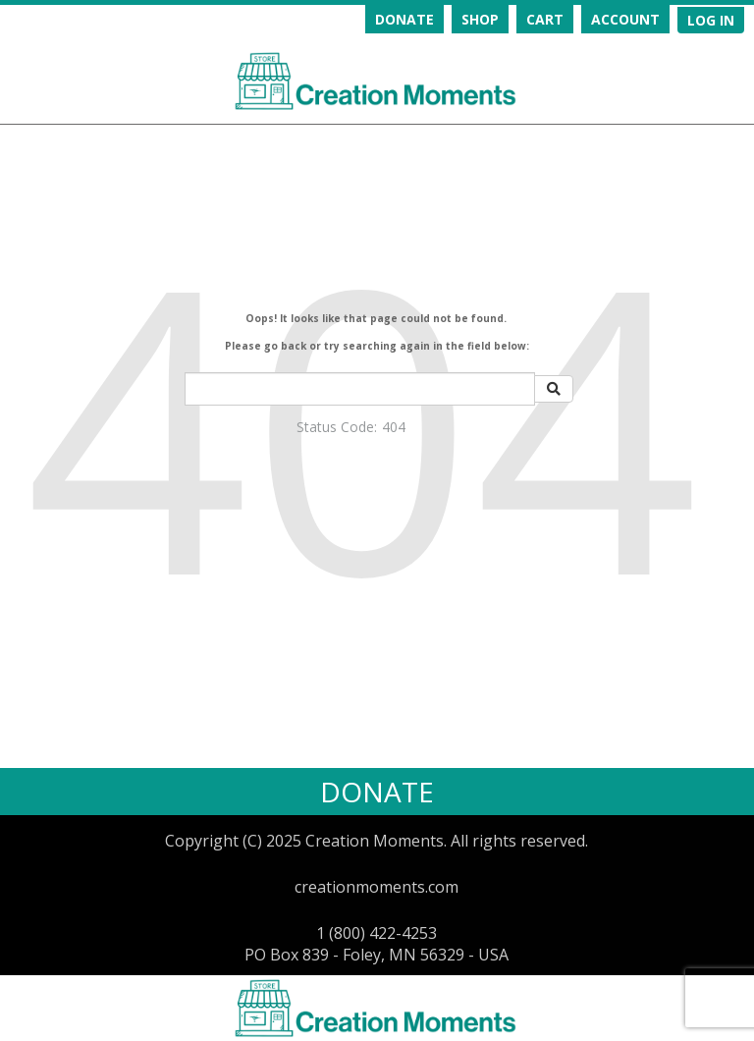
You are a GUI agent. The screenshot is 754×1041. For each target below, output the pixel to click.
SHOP (480, 19)
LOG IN (710, 20)
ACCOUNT (625, 19)
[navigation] (521, 19)
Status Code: (336, 426)
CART (545, 19)
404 (393, 426)
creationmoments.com (376, 887)
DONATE (404, 19)
